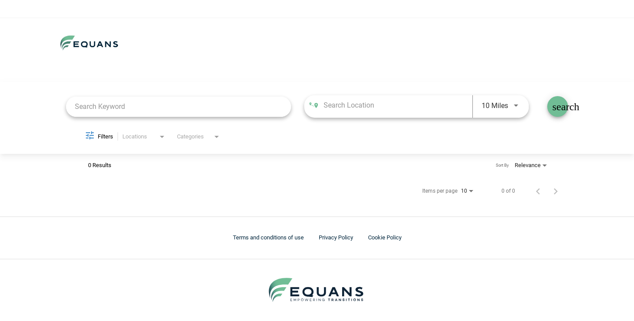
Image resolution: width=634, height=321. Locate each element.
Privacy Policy (336, 237)
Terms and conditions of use (268, 237)
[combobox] (178, 106)
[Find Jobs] (557, 106)
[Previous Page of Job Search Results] (538, 191)
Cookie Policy (385, 237)
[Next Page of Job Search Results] (555, 191)
